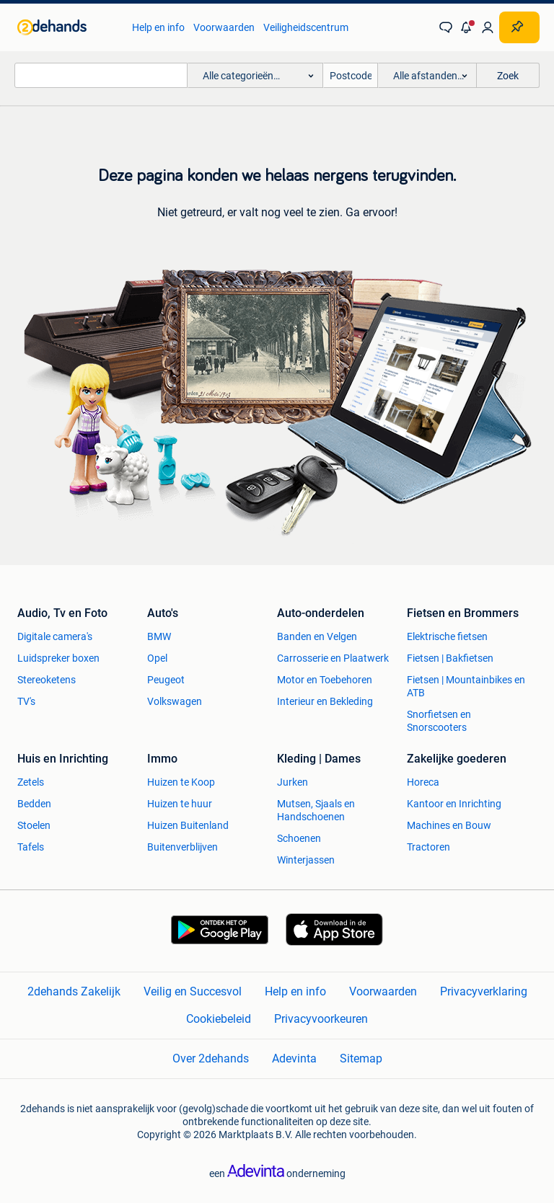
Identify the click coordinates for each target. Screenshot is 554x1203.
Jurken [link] (292, 782)
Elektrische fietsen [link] (447, 636)
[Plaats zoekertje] (519, 27)
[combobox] (101, 75)
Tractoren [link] (428, 847)
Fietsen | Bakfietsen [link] (450, 658)
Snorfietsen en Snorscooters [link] (439, 721)
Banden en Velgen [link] (317, 636)
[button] (466, 27)
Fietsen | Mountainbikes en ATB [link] (466, 686)
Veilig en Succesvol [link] (193, 991)
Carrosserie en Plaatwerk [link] (333, 658)
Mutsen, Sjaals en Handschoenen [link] (316, 810)
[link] (67, 27)
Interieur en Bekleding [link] (325, 701)
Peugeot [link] (166, 679)
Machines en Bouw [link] (449, 825)
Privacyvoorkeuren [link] (321, 1019)
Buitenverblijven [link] (182, 847)
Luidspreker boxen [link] (58, 658)
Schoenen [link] (299, 838)
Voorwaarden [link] (224, 27)
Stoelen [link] (33, 825)
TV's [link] (26, 701)
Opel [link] (157, 658)
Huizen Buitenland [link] (188, 825)
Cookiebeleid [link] (218, 1019)
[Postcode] (350, 75)
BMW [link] (159, 636)
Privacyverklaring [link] (483, 991)
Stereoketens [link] (46, 679)
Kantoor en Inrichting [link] (454, 803)
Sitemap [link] (361, 1058)
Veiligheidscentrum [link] (305, 27)
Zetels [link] (30, 782)
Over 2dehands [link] (210, 1058)
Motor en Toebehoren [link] (324, 679)
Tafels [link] (30, 847)
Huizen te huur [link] (179, 803)
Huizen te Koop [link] (181, 782)
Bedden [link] (34, 803)
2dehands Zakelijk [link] (73, 991)
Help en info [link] (158, 27)
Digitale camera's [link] (54, 636)
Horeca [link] (423, 782)
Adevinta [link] (294, 1058)
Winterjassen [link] (306, 860)
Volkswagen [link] (174, 701)
